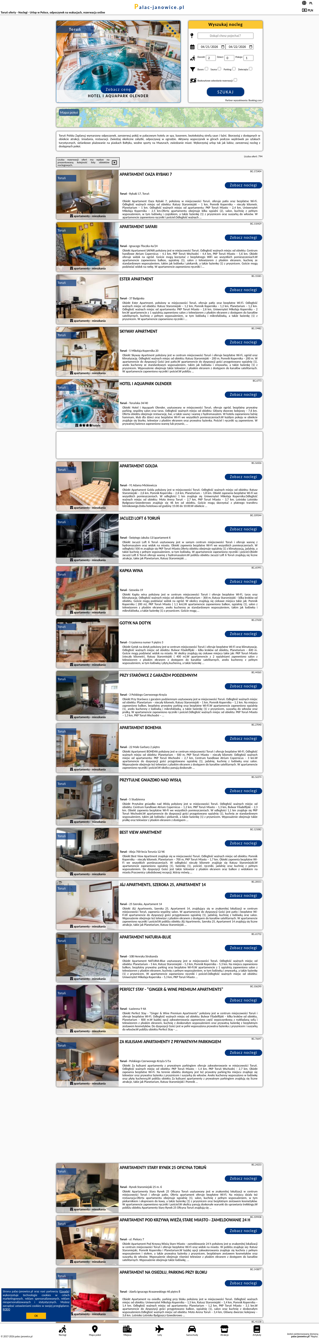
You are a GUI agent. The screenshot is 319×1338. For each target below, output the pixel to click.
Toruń (62, 178)
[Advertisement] (159, 1126)
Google (64, 1291)
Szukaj (225, 92)
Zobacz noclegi (243, 185)
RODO (6, 1309)
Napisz (314, 1336)
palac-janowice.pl (159, 7)
